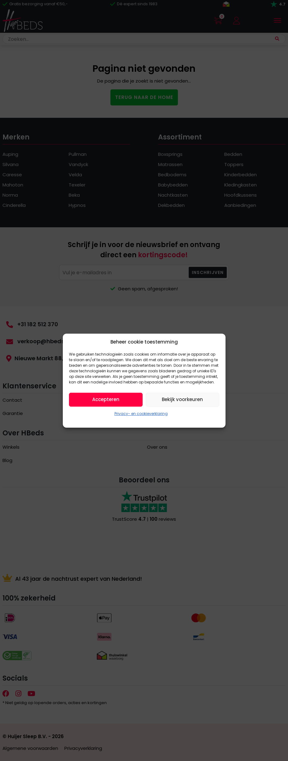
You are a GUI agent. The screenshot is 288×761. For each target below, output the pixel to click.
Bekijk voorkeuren (182, 399)
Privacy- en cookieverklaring (141, 413)
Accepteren (105, 399)
